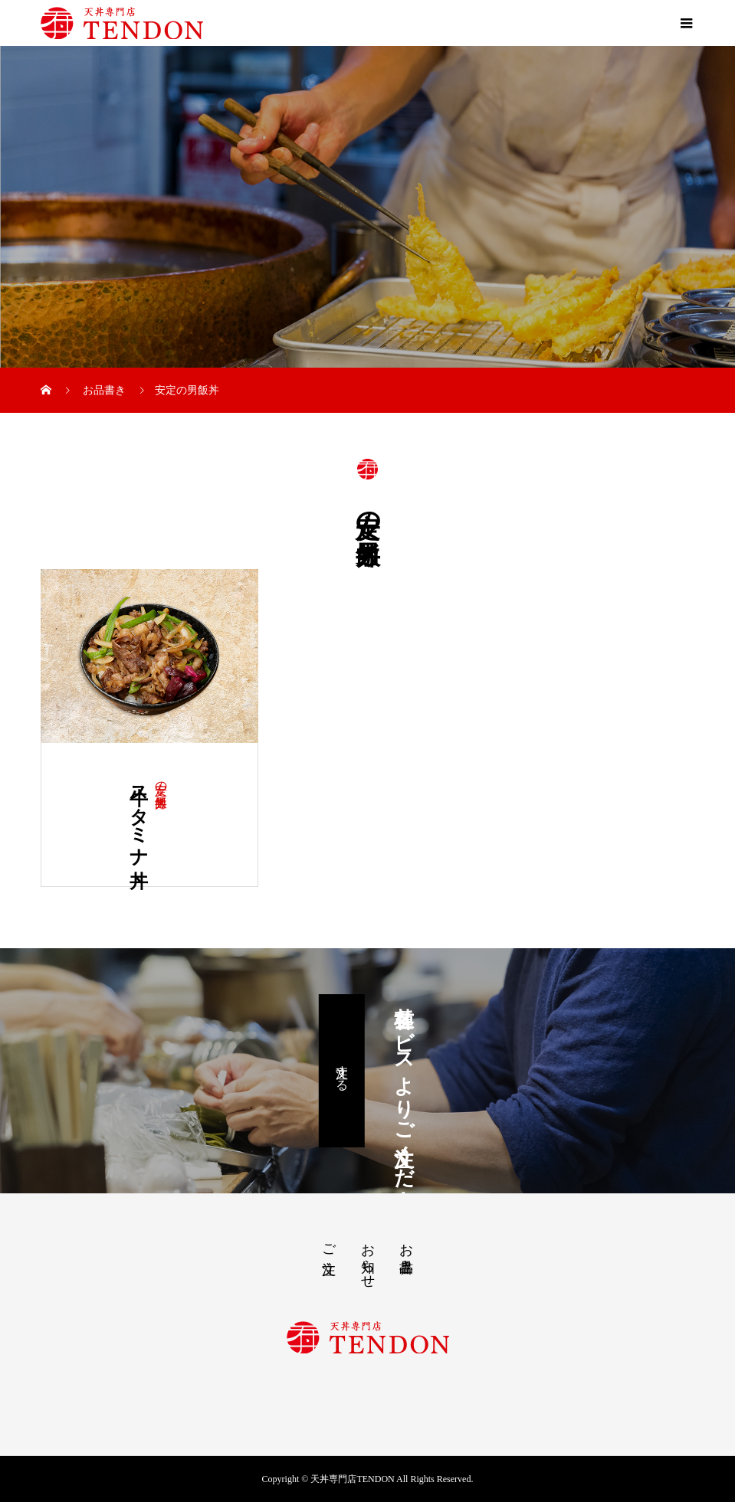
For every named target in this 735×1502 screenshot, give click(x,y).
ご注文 (328, 1243)
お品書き (406, 1250)
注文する (342, 1071)
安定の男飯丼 (161, 780)
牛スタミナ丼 (139, 815)
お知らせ (368, 1257)
